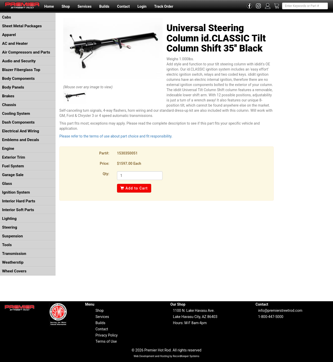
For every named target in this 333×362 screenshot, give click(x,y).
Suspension (12, 236)
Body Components (18, 78)
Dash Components (18, 122)
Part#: (104, 153)
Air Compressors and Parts (26, 52)
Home (49, 6)
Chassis (9, 104)
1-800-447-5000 (270, 317)
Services (85, 6)
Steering (9, 227)
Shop (65, 6)
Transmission (14, 253)
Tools (7, 245)
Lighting (9, 218)
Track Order (163, 6)
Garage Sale (12, 175)
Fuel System (13, 166)
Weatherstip (12, 262)
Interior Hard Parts (18, 201)
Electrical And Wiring (20, 131)
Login (141, 6)
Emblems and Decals (20, 139)
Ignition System (16, 192)
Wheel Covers (14, 271)
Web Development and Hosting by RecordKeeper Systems (167, 356)
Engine (8, 148)
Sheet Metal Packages (22, 26)
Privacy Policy (106, 335)
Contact (123, 6)
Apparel (9, 34)
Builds (104, 6)
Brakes (8, 96)
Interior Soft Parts (18, 210)
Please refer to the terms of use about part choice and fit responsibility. (116, 136)
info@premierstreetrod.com (280, 310)
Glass (7, 183)
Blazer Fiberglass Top (21, 69)
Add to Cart (134, 188)
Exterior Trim (13, 157)
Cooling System (16, 113)
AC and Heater (15, 43)
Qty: (106, 174)
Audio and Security (19, 61)
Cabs (6, 17)
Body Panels (13, 87)
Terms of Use (106, 341)
